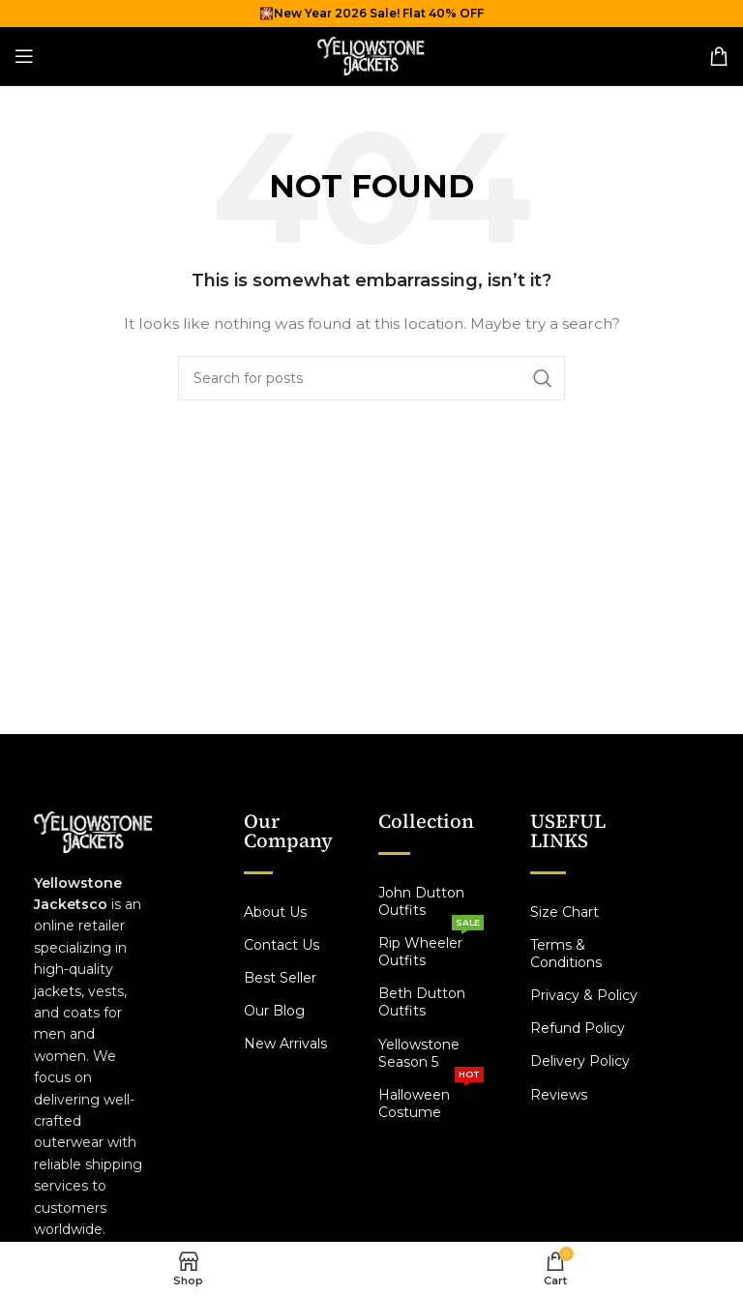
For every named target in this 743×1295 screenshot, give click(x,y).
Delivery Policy (580, 1061)
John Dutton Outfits (421, 901)
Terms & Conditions (566, 953)
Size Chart (564, 912)
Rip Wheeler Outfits (431, 948)
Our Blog (274, 1010)
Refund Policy (577, 1028)
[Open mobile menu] (24, 56)
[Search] (371, 378)
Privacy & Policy (584, 995)
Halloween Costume (431, 1099)
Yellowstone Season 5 (419, 1053)
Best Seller (280, 977)
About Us (275, 912)
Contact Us (281, 945)
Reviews (558, 1095)
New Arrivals (285, 1043)
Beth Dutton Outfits (421, 1002)
